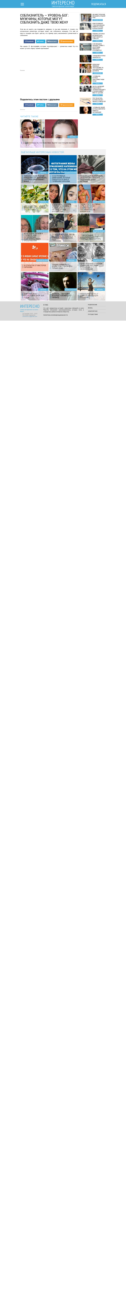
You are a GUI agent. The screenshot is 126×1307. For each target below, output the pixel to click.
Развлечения (92, 1291)
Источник (22, 1096)
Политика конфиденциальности (55, 1301)
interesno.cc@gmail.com (30, 1303)
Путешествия (93, 1300)
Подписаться (98, 4)
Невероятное (92, 1297)
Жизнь (90, 1294)
